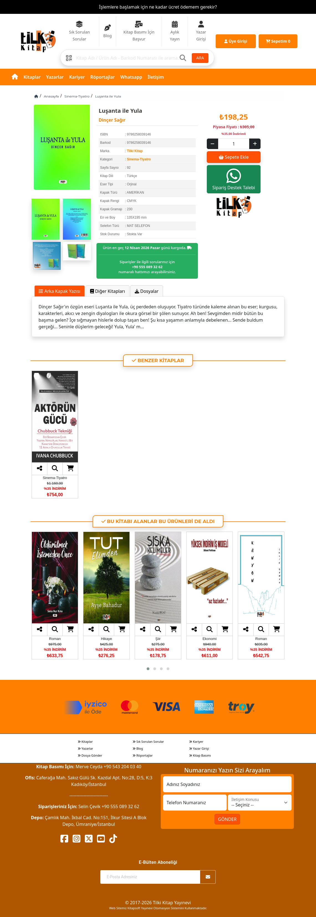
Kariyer (77, 77)
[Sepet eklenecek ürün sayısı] (233, 144)
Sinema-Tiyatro (76, 96)
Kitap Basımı (200, 755)
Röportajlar (102, 77)
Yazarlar (55, 77)
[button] (148, 669)
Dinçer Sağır (112, 120)
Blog (137, 748)
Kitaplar (32, 77)
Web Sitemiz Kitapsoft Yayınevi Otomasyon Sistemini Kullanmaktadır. (158, 908)
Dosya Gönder (90, 755)
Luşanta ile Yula (108, 96)
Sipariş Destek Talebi (233, 179)
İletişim (156, 77)
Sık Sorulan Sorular (148, 741)
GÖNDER (227, 819)
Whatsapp (131, 77)
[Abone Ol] (208, 877)
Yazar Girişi (199, 748)
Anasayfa (51, 96)
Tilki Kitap (135, 151)
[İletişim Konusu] (260, 803)
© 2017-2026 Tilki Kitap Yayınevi (158, 903)
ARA (200, 57)
